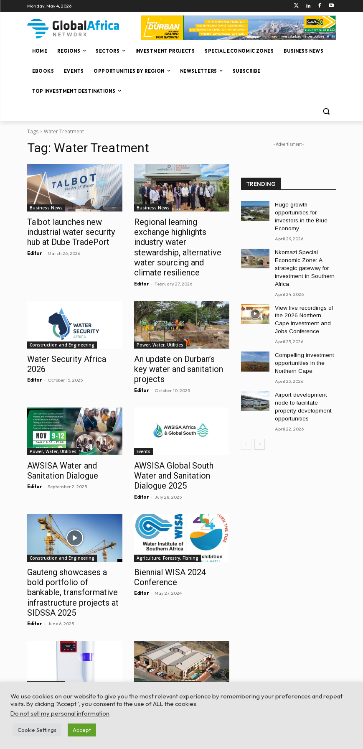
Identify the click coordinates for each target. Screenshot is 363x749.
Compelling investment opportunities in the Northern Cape (301, 343)
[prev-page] (246, 412)
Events (143, 424)
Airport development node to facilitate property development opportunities (305, 380)
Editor (34, 250)
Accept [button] (82, 729)
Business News (46, 208)
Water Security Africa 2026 (69, 343)
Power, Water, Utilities (160, 330)
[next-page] (259, 412)
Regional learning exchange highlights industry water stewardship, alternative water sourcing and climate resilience (181, 239)
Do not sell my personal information (59, 713)
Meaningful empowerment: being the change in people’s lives (177, 654)
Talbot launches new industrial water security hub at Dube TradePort (74, 230)
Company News (46, 631)
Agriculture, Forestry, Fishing (167, 519)
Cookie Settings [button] (37, 729)
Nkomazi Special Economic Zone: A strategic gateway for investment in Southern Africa (301, 255)
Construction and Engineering (62, 330)
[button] (326, 111)
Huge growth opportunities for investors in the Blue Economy (304, 211)
